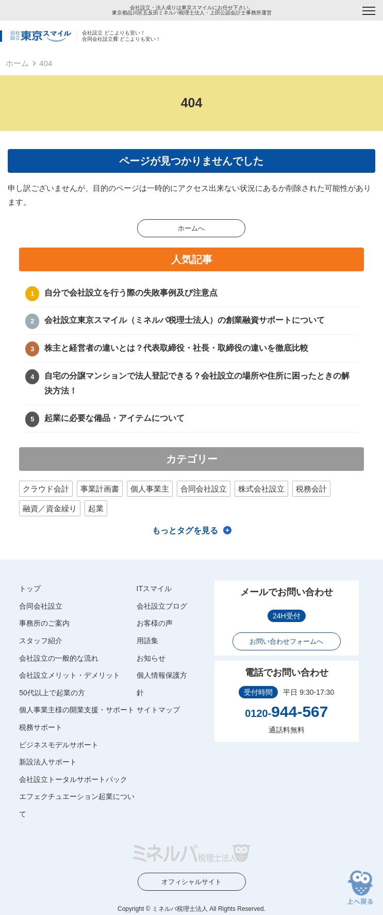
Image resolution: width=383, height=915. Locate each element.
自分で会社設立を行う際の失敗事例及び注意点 (131, 292)
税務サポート (40, 727)
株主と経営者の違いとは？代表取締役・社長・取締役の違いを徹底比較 (176, 348)
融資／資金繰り (50, 508)
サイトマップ (158, 710)
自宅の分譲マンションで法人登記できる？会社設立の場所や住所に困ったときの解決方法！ (196, 383)
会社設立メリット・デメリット (69, 675)
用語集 (147, 640)
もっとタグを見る (185, 530)
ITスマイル (154, 588)
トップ (30, 588)
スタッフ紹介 (40, 640)
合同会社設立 (203, 488)
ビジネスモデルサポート (58, 745)
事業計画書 (99, 488)
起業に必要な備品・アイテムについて (114, 418)
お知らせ (151, 658)
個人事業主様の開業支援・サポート (77, 710)
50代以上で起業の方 (52, 693)
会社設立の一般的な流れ (58, 658)
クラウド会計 (46, 488)
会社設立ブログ (162, 606)
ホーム (17, 63)
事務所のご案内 (44, 623)
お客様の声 (155, 623)
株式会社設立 (261, 488)
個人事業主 (149, 488)
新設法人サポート (48, 762)
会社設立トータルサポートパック (73, 779)
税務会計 (311, 488)
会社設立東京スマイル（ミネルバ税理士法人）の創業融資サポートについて (184, 320)
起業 (96, 508)
